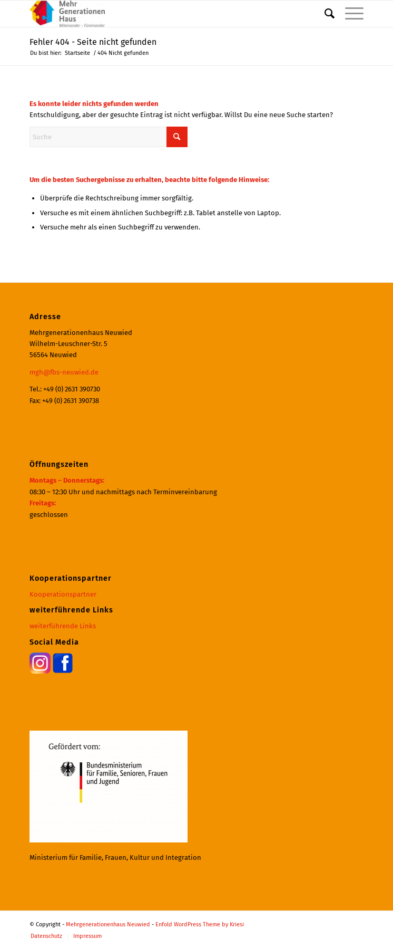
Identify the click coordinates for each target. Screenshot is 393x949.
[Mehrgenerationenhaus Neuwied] (163, 14)
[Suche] (324, 14)
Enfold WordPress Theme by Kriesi (199, 924)
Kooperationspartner (63, 594)
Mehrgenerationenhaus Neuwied (108, 924)
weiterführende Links (63, 626)
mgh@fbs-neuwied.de (64, 372)
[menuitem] (324, 14)
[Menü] (349, 14)
